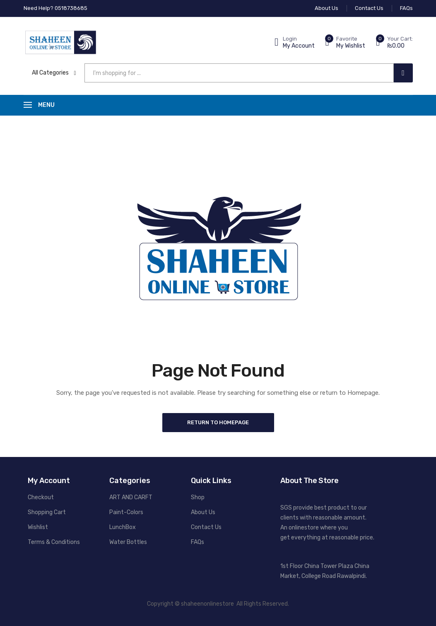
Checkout (41, 497)
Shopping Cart (47, 512)
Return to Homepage (218, 422)
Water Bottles (128, 542)
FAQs (197, 542)
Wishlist (38, 527)
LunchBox (122, 527)
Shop (198, 497)
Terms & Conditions (54, 542)
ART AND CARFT (130, 497)
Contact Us (206, 527)
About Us (203, 512)
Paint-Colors (126, 512)
